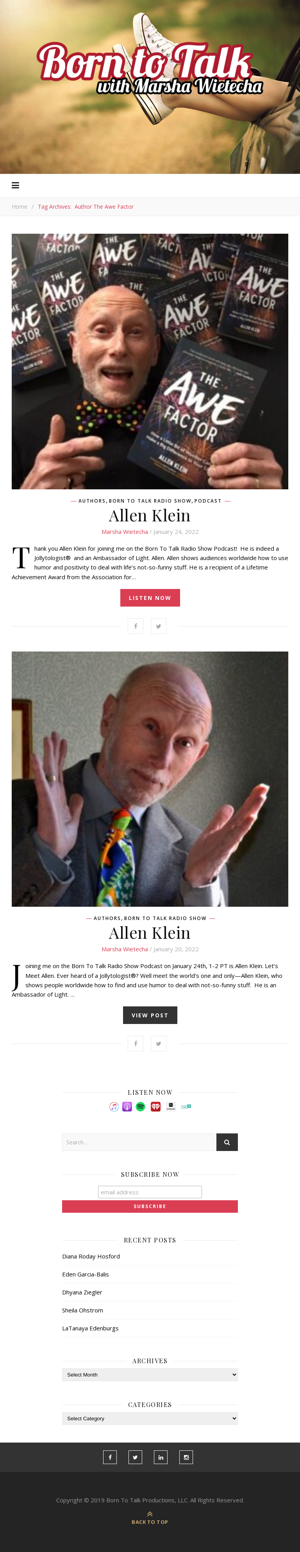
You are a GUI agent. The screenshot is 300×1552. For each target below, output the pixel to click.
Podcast (208, 501)
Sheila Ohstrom (82, 1310)
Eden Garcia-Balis (85, 1274)
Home (19, 206)
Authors (92, 501)
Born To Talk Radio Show (150, 501)
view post (150, 1015)
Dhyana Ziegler (82, 1292)
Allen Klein (150, 514)
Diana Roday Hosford (91, 1256)
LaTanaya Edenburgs (90, 1328)
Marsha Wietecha (125, 531)
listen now (150, 597)
